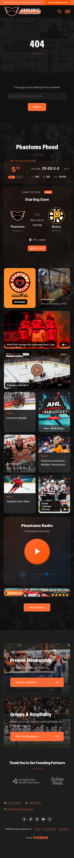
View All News (37, 607)
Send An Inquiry (14, 803)
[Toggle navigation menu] (67, 11)
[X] (49, 819)
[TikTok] (24, 819)
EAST (19, 177)
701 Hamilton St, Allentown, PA (20, 809)
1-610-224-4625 (34, 803)
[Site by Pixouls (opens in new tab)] (41, 837)
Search (38, 829)
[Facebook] (30, 819)
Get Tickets (37, 248)
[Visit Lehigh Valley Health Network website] (28, 781)
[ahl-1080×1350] (54, 412)
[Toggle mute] (22, 574)
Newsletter (63, 829)
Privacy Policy (49, 829)
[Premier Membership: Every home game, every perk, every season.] (37, 668)
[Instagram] (37, 819)
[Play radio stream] (37, 551)
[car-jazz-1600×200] (37, 592)
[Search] (37, 96)
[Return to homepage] (22, 11)
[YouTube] (43, 819)
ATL (11, 177)
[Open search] (59, 11)
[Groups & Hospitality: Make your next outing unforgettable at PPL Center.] (37, 722)
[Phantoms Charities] (20, 288)
